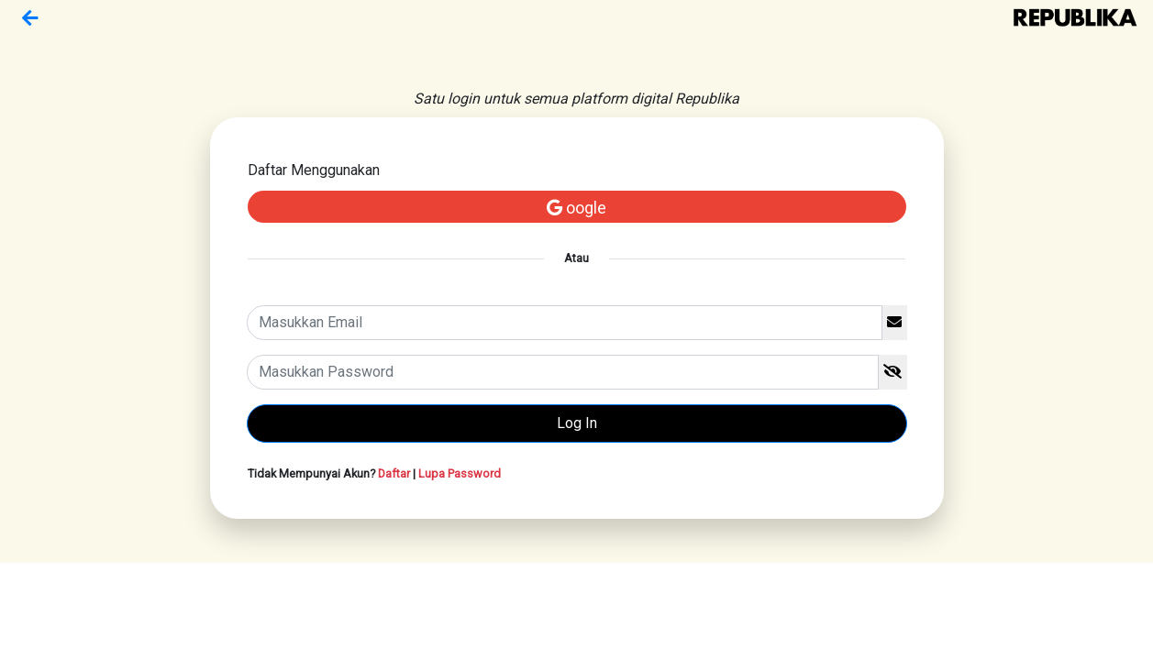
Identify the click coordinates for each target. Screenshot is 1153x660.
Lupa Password (459, 473)
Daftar (394, 473)
